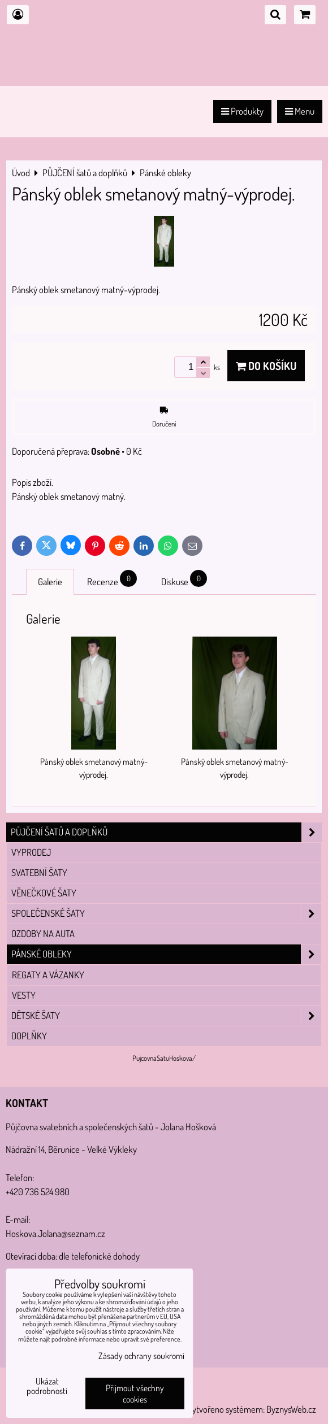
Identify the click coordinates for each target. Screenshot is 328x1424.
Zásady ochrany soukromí (141, 1355)
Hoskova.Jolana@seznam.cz (55, 1233)
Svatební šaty (39, 872)
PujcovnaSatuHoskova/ (164, 1057)
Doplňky (29, 1036)
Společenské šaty (166, 914)
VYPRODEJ (31, 852)
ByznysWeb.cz (291, 1409)
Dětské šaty (166, 1016)
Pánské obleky (166, 954)
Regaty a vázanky (48, 975)
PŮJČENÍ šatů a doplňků (166, 832)
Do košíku (266, 366)
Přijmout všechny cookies (135, 1393)
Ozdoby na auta (43, 933)
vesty (24, 995)
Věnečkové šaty (43, 893)
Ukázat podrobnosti (47, 1386)
